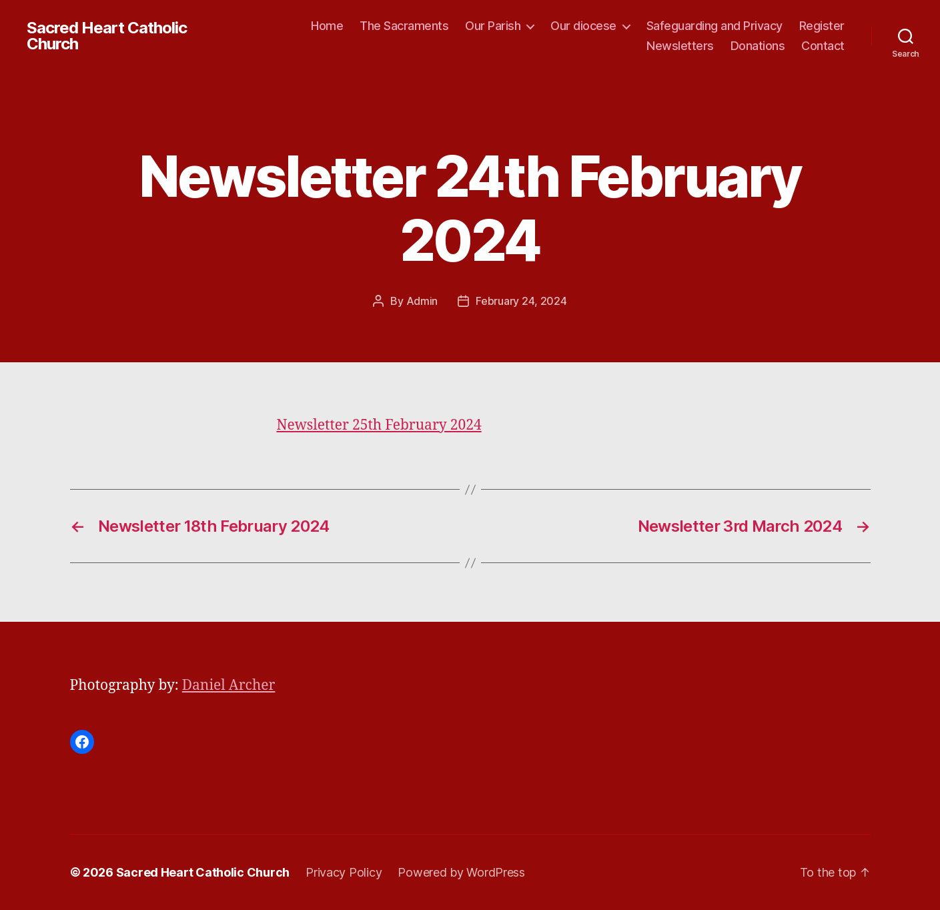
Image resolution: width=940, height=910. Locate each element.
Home (327, 26)
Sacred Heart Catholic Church (107, 36)
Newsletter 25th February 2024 (379, 425)
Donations (758, 46)
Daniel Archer (229, 685)
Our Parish (492, 26)
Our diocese (583, 26)
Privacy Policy (344, 872)
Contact (823, 46)
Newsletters (680, 46)
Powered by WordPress (461, 872)
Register (822, 26)
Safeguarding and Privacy (714, 26)
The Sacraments (404, 26)
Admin (422, 301)
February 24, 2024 (521, 301)
